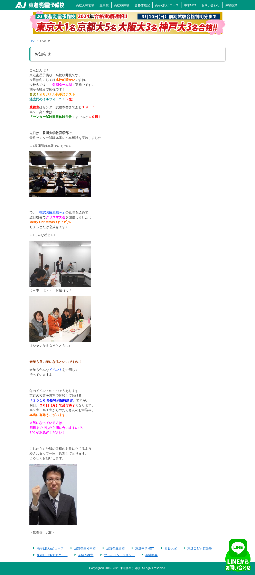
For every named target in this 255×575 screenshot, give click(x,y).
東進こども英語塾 (199, 548)
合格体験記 (142, 5)
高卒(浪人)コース (167, 5)
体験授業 (231, 5)
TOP (33, 40)
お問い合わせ (210, 5)
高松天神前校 (85, 5)
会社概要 (151, 555)
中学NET (190, 5)
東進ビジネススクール (52, 555)
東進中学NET (144, 548)
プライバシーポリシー (119, 555)
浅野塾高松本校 (85, 548)
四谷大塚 (170, 548)
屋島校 (104, 5)
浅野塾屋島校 (115, 548)
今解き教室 (85, 555)
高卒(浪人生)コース (50, 548)
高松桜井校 (121, 5)
